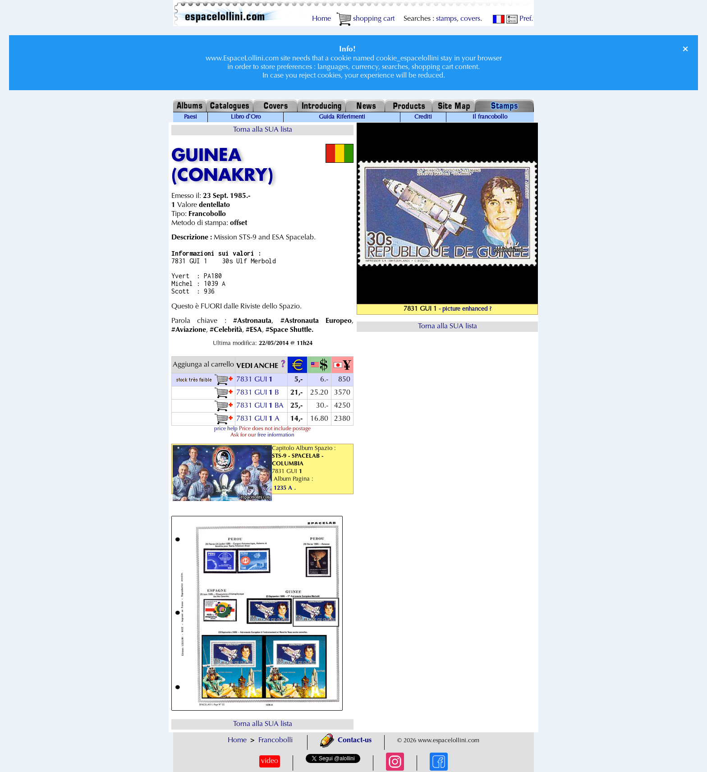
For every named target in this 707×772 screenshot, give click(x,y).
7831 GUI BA (260, 405)
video (269, 761)
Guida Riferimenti (342, 117)
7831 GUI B (257, 392)
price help (226, 429)
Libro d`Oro (246, 117)
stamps (446, 19)
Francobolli (275, 740)
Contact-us (346, 740)
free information (275, 435)
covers (470, 19)
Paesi (190, 117)
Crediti (423, 117)
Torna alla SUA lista (262, 129)
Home (321, 19)
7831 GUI (255, 379)
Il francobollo (490, 117)
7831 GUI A (258, 419)
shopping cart (365, 19)
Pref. (519, 19)
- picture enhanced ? (465, 309)
